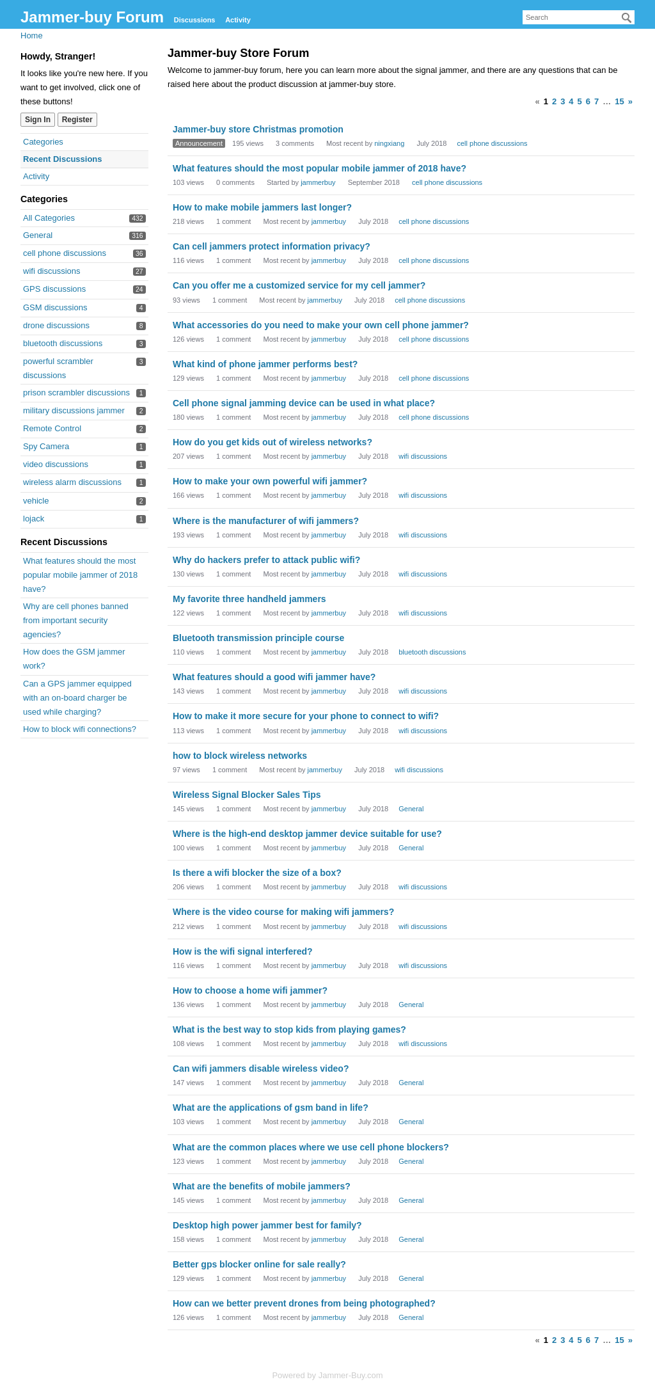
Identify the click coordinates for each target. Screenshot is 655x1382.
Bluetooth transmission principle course (258, 638)
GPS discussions (54, 289)
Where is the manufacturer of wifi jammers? (266, 521)
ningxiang (389, 143)
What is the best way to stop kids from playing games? (289, 1029)
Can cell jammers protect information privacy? (271, 246)
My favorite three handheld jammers (249, 599)
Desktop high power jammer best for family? (267, 1225)
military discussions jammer (74, 410)
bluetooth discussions (62, 343)
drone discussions (56, 325)
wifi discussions (52, 271)
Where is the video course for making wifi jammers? (283, 912)
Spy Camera (46, 446)
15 (619, 101)
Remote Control (52, 428)
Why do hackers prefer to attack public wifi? (266, 560)
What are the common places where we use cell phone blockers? (311, 1147)
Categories (43, 142)
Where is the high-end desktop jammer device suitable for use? (307, 834)
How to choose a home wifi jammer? (250, 990)
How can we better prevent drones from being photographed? (304, 1303)
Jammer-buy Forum (92, 17)
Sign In (38, 119)
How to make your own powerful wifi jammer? (270, 481)
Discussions (195, 20)
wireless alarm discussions (72, 482)
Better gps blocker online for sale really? (259, 1264)
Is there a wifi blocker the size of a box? (257, 873)
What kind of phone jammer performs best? (265, 364)
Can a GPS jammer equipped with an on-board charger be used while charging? (77, 698)
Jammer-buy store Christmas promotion (258, 129)
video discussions (55, 464)
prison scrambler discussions (76, 392)
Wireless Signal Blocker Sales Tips (247, 795)
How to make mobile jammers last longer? (262, 207)
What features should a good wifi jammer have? (274, 677)
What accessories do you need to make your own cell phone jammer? (321, 325)
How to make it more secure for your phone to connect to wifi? (306, 716)
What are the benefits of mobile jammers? (262, 1186)
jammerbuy (318, 182)
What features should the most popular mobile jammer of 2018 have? (80, 575)
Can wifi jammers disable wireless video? (261, 1068)
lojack (33, 518)
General (37, 235)
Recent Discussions (62, 159)
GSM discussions (55, 307)
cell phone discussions (64, 253)
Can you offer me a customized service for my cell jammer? (299, 285)
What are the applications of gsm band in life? (270, 1107)
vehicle (36, 500)
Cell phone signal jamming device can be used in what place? (304, 403)
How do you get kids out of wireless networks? (272, 442)
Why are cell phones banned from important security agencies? (76, 620)
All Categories (49, 218)
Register (77, 119)
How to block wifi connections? (79, 729)
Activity (238, 20)
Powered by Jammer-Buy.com (327, 1375)
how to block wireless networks (240, 756)
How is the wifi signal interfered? (243, 951)
